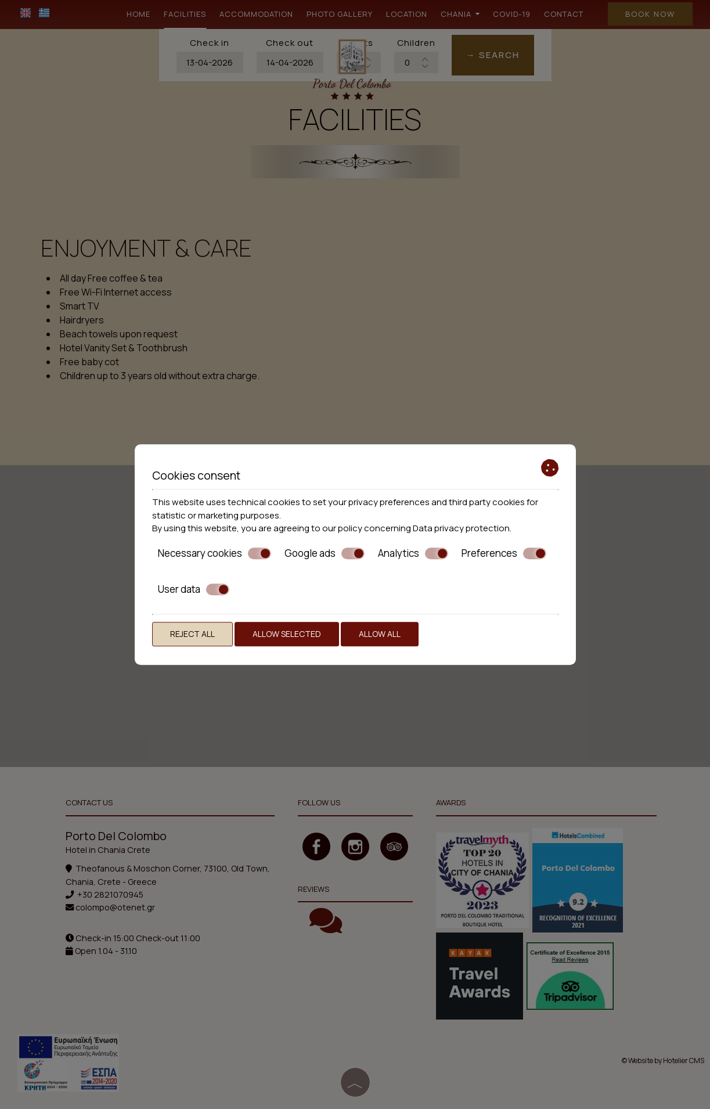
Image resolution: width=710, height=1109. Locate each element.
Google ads (324, 553)
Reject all (192, 633)
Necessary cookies (214, 553)
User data (193, 589)
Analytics (413, 553)
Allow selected (287, 633)
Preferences (504, 553)
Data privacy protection (461, 528)
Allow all (380, 633)
